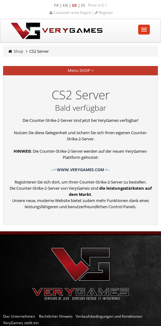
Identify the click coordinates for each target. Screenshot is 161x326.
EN (66, 5)
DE (75, 5)
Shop (18, 51)
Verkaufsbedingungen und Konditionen (109, 316)
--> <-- (80, 169)
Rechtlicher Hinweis (56, 316)
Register (104, 12)
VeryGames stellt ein (21, 322)
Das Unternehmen (19, 316)
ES (83, 5)
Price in (97, 5)
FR (57, 5)
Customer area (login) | (72, 12)
